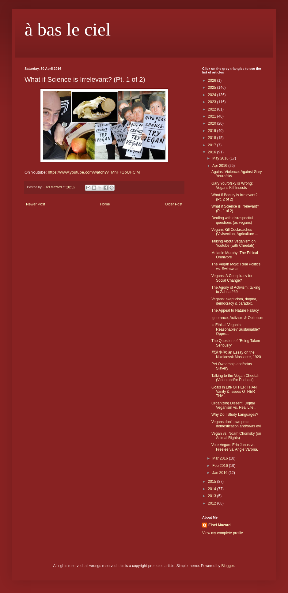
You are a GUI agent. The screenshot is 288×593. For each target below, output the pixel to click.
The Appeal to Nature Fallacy (235, 310)
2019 (212, 131)
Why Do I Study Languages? (234, 414)
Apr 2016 (220, 165)
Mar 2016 (220, 458)
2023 (212, 102)
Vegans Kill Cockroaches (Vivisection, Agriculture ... (234, 231)
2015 (212, 481)
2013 (212, 496)
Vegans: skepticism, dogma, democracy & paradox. (234, 301)
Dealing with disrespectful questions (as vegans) (232, 220)
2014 (212, 489)
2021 (212, 116)
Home (105, 204)
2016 (212, 152)
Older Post (173, 204)
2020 (212, 123)
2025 (212, 87)
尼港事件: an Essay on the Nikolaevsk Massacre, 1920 (236, 354)
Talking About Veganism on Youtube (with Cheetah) (233, 243)
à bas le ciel (68, 29)
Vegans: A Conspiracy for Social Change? (231, 278)
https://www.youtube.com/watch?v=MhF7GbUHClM (94, 172)
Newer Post (35, 204)
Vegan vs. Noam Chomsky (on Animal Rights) (236, 435)
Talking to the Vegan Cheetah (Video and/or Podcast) (235, 377)
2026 (212, 80)
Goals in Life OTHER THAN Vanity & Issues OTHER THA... (234, 391)
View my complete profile (222, 533)
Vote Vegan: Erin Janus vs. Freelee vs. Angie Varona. (234, 447)
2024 (212, 95)
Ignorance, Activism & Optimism (237, 318)
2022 (212, 109)
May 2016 (220, 158)
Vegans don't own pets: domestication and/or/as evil (236, 424)
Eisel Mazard (219, 525)
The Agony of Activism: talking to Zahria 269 (235, 289)
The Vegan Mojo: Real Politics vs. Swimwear (235, 266)
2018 (212, 138)
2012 (212, 503)
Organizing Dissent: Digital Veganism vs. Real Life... (233, 405)
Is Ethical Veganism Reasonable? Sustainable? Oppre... (235, 329)
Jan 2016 (220, 473)
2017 (212, 145)
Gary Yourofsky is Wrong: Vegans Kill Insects (232, 185)
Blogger (227, 566)
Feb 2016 (220, 466)
